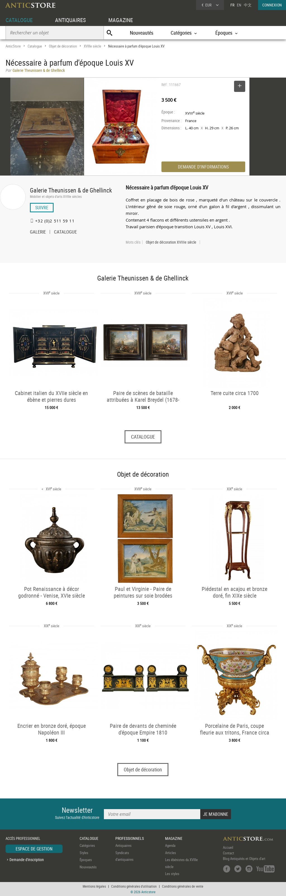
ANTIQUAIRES (70, 20)
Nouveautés (141, 32)
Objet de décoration (63, 46)
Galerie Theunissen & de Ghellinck (71, 190)
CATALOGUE (19, 20)
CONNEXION (272, 5)
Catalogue (35, 46)
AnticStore (13, 46)
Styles (84, 852)
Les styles (172, 873)
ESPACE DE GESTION (34, 849)
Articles (170, 852)
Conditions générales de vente (182, 886)
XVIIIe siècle (92, 46)
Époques (86, 859)
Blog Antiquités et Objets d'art (244, 858)
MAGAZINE (120, 20)
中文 (248, 5)
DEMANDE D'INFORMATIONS (203, 167)
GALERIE (38, 232)
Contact (228, 852)
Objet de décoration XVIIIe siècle (171, 242)
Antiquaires (123, 845)
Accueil (228, 847)
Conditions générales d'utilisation (134, 886)
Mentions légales (94, 886)
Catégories (87, 845)
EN (239, 5)
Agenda (170, 845)
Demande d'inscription (26, 859)
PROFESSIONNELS (129, 838)
